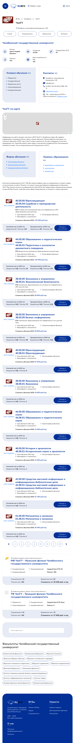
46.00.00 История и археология (33, 448)
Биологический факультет (13, 654)
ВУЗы (18, 19)
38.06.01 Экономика (26, 383)
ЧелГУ (37, 19)
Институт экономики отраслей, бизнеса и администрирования (25, 673)
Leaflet (70, 133)
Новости (54, 701)
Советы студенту (55, 707)
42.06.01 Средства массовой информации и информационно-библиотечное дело (40, 486)
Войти (68, 6)
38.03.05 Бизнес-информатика (32, 317)
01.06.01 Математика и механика (34, 518)
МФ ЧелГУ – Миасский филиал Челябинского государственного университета (37, 562)
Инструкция (54, 714)
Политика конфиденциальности (15, 730)
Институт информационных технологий (17, 678)
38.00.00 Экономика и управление (35, 278)
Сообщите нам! (62, 96)
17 (60, 544)
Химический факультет (31, 668)
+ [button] (5, 115)
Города (31, 710)
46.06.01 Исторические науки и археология (40, 451)
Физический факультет (12, 668)
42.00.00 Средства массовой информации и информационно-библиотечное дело (40, 481)
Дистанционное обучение (58, 710)
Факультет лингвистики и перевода (39, 659)
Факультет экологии (54, 654)
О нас (10, 723)
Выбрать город (35, 6)
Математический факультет (43, 683)
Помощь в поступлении (62, 228)
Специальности (34, 714)
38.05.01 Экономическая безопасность (37, 281)
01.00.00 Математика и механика (34, 515)
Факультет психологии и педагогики (16, 663)
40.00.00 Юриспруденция (30, 200)
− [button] (5, 118)
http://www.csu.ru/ (52, 91)
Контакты (10, 734)
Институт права (39, 678)
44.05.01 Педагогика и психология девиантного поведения (35, 247)
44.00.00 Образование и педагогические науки (38, 241)
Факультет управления (40, 663)
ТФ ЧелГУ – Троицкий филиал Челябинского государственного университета (36, 595)
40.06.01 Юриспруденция (30, 353)
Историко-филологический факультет (17, 683)
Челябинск (27, 19)
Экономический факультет (34, 654)
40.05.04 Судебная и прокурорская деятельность (35, 205)
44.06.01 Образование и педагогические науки (38, 419)
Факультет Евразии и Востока (14, 659)
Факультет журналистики (60, 663)
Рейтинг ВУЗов (34, 707)
